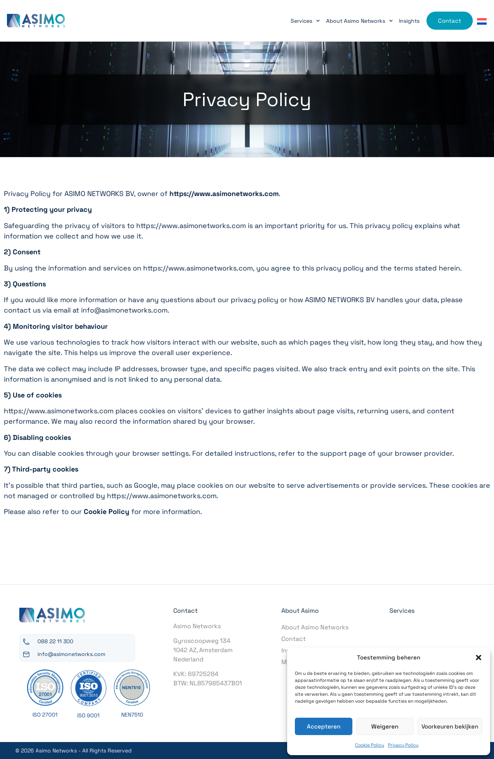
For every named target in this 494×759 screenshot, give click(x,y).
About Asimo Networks (362, 21)
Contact (293, 639)
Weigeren (384, 726)
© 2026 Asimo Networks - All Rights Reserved (73, 750)
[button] (478, 657)
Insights (412, 20)
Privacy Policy (403, 745)
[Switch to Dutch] (485, 21)
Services (308, 21)
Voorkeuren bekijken (449, 726)
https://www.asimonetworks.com (224, 193)
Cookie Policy (369, 745)
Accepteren (323, 726)
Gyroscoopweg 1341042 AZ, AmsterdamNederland (203, 650)
